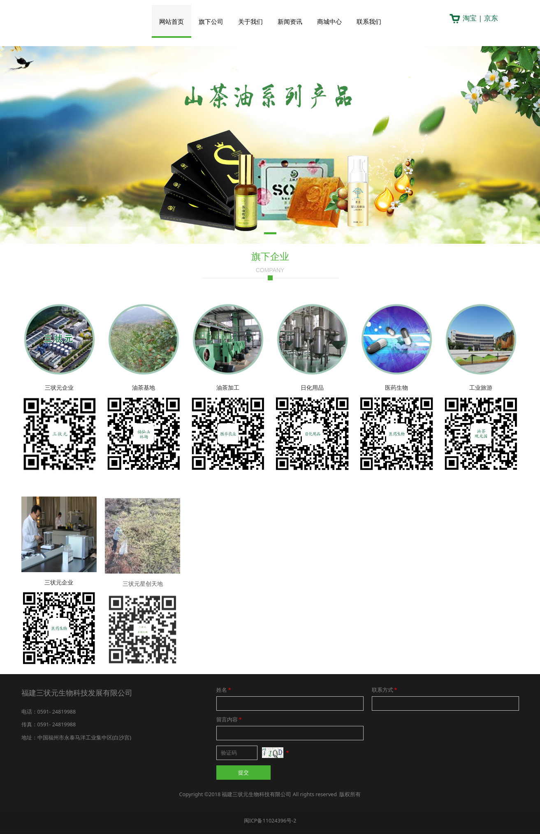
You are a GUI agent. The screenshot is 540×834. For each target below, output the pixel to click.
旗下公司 (211, 21)
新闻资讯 (290, 21)
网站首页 (171, 21)
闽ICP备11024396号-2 (270, 820)
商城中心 (329, 21)
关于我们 (250, 21)
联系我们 (369, 21)
